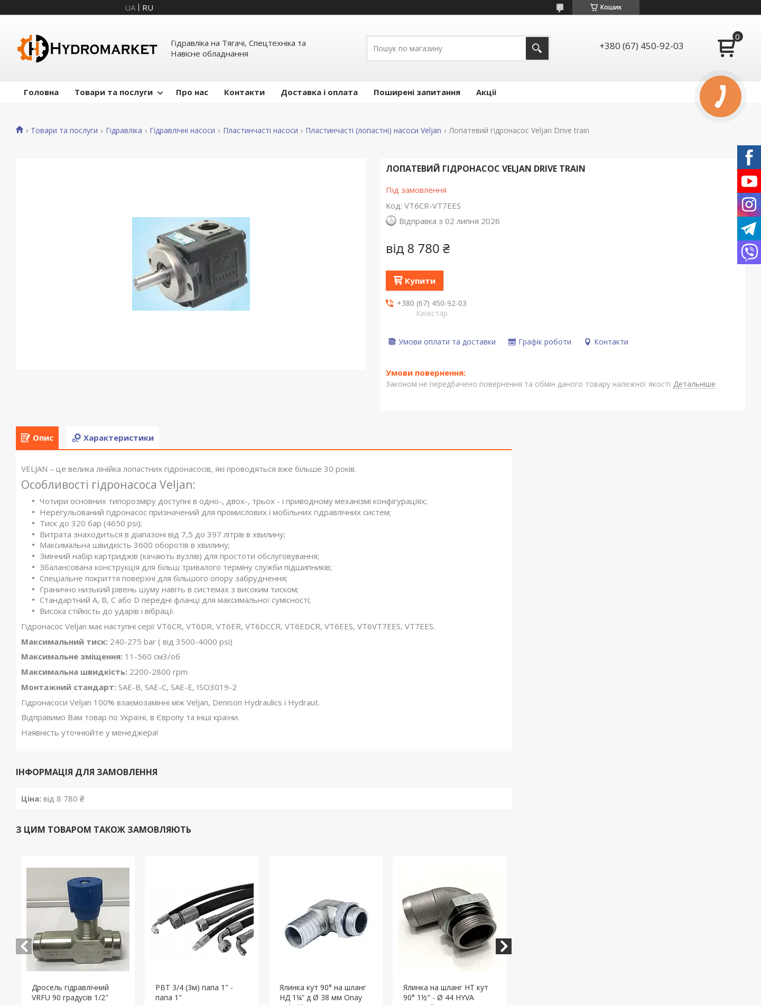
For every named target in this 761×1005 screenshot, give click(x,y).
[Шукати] (537, 48)
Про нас (192, 92)
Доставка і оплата (319, 92)
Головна (41, 92)
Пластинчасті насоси (260, 130)
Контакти (244, 92)
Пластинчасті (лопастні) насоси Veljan (373, 130)
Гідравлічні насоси (182, 130)
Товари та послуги (114, 92)
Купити (420, 280)
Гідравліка (124, 130)
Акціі (486, 92)
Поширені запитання (417, 92)
